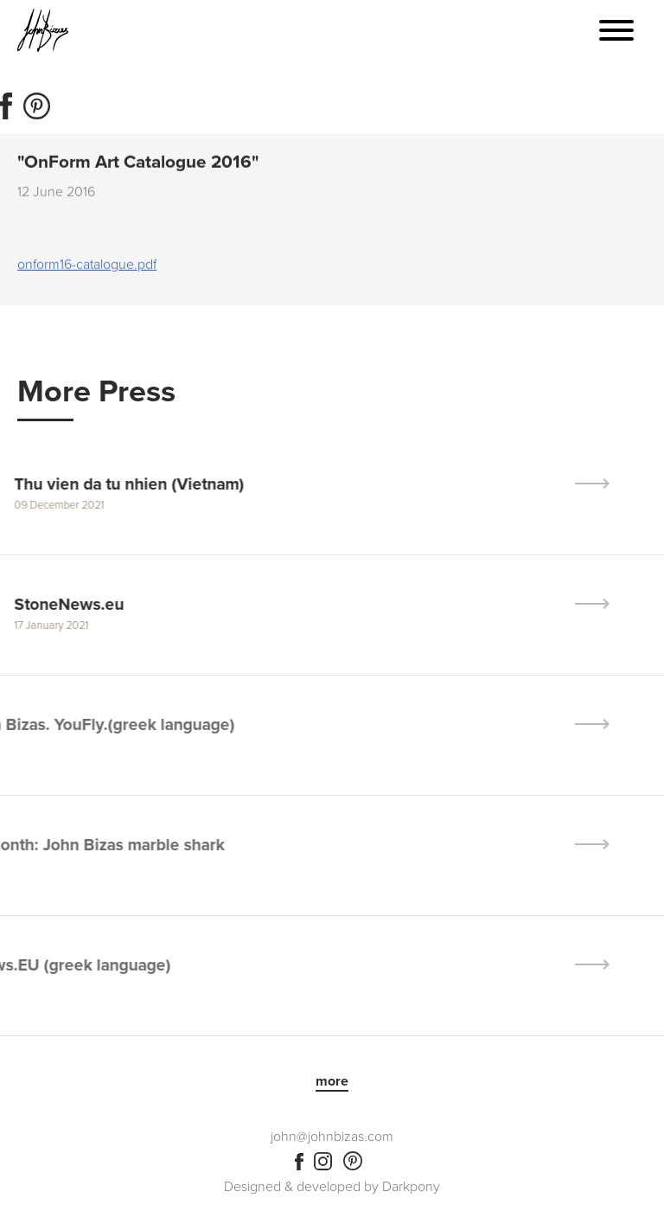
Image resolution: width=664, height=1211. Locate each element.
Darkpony (411, 1186)
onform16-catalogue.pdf (86, 266)
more (332, 1081)
